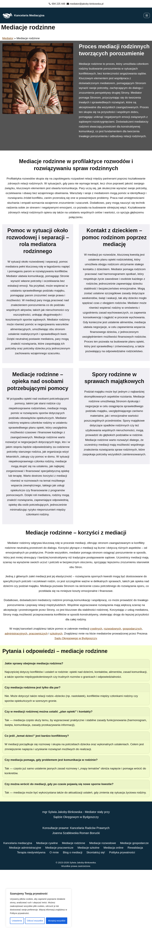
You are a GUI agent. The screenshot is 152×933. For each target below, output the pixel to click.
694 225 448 (58, 3)
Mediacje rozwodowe (120, 900)
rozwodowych (114, 676)
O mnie (91, 910)
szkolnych (61, 681)
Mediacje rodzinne (90, 900)
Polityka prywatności (75, 915)
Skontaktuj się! (134, 910)
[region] (38, 908)
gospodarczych (135, 676)
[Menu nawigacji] (147, 15)
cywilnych (97, 676)
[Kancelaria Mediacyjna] (23, 15)
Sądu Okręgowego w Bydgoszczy (81, 686)
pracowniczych (42, 681)
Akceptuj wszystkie (56, 920)
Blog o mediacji (110, 910)
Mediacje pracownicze (98, 905)
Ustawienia (17, 920)
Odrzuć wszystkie (35, 920)
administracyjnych (19, 681)
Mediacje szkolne (128, 905)
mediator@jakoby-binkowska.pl (86, 3)
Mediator (8, 38)
